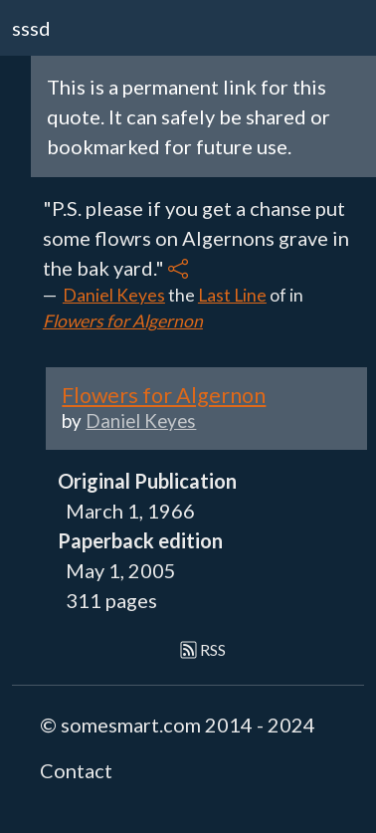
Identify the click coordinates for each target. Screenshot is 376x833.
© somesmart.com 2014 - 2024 (177, 724)
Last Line (232, 295)
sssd (31, 28)
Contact (76, 770)
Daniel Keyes (114, 295)
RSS (203, 649)
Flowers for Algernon (123, 321)
